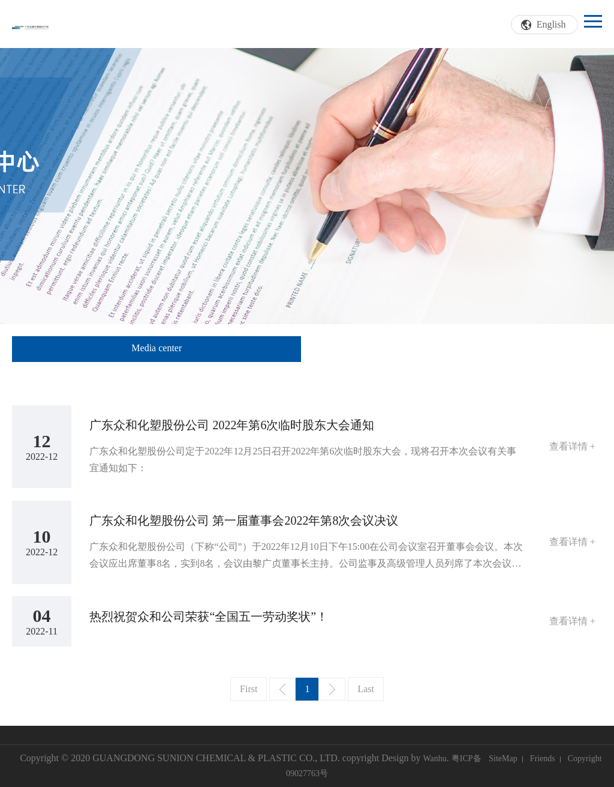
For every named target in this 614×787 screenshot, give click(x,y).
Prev (282, 689)
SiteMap (503, 758)
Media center (156, 348)
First (248, 689)
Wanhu (434, 758)
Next (332, 689)
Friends (542, 758)
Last (365, 689)
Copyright (585, 758)
